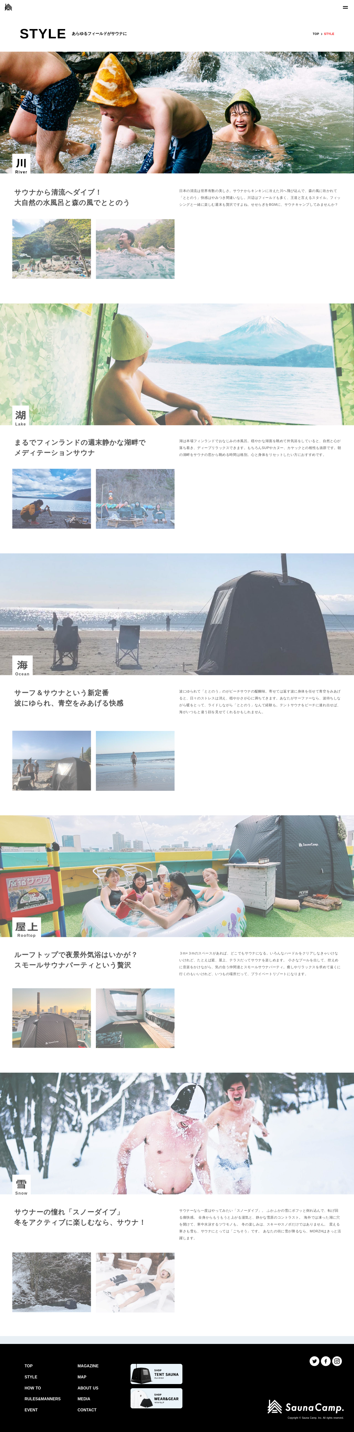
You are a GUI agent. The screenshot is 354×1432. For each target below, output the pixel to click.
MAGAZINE (88, 1366)
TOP (316, 34)
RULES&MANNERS (43, 1399)
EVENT (31, 1410)
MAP (82, 1377)
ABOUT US (88, 1388)
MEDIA (84, 1399)
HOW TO (33, 1388)
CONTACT (87, 1410)
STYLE (31, 1377)
